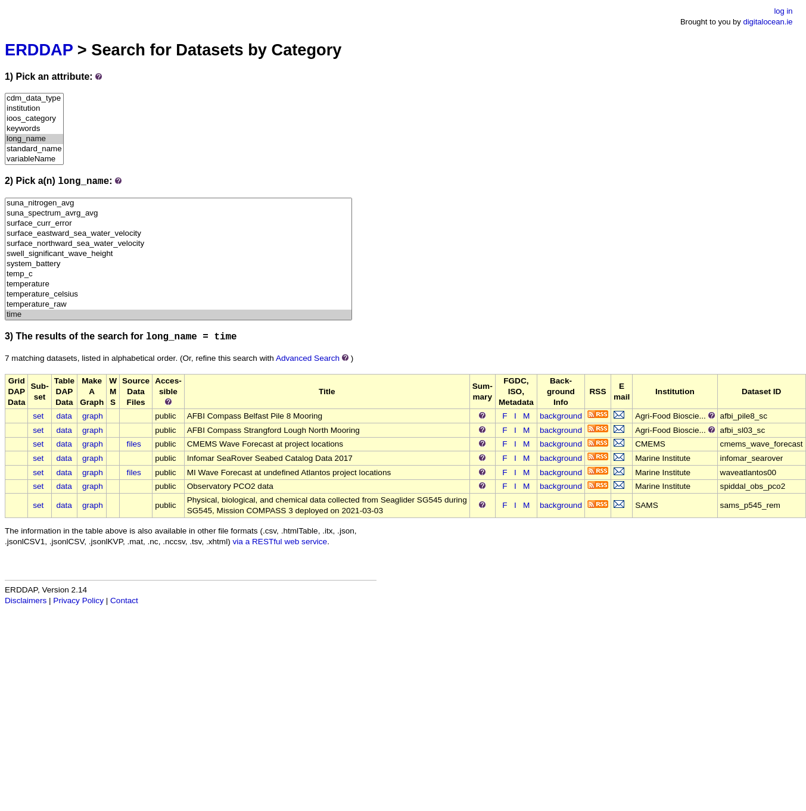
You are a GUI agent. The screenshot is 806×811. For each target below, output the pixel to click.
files (134, 443)
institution (34, 109)
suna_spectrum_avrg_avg (178, 213)
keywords (34, 129)
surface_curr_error (178, 224)
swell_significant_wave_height (178, 254)
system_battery (178, 264)
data (63, 415)
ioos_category (34, 119)
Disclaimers (25, 600)
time (178, 315)
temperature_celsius (178, 294)
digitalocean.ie (767, 21)
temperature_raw (178, 305)
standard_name (34, 149)
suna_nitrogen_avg (178, 203)
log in (783, 11)
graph (92, 415)
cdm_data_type (34, 98)
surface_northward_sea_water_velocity (178, 244)
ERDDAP (39, 49)
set (38, 415)
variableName (34, 159)
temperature (178, 284)
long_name (34, 139)
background (561, 415)
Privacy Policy (78, 600)
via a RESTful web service (280, 541)
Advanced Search (308, 358)
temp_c (178, 274)
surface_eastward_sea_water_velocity (178, 234)
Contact (124, 600)
